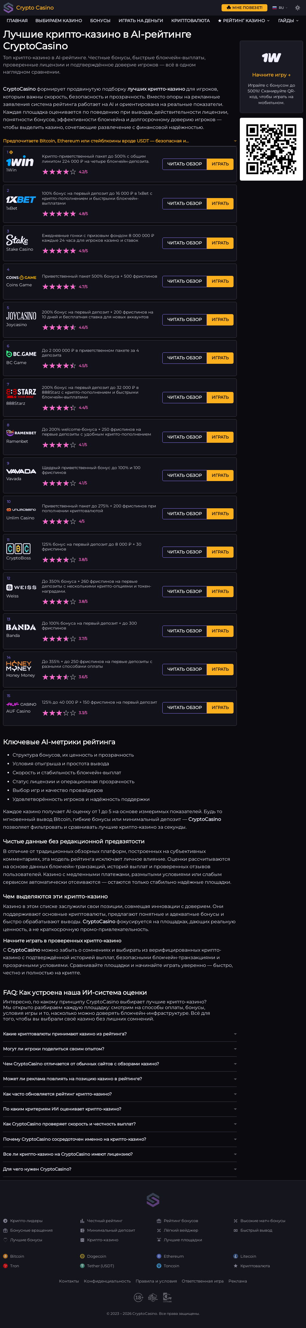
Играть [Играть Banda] (220, 631)
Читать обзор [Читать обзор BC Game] (184, 357)
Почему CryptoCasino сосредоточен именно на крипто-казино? (74, 1139)
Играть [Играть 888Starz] (220, 397)
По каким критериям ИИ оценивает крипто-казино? (62, 1109)
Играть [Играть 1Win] (220, 164)
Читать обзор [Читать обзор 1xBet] (184, 203)
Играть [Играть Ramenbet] (220, 437)
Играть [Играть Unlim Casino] (220, 513)
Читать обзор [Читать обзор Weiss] (184, 591)
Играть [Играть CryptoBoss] (220, 552)
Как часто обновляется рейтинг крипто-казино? (57, 1094)
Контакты (69, 1281)
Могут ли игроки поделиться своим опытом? (53, 1049)
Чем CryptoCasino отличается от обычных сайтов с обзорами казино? (81, 1064)
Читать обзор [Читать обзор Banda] (184, 631)
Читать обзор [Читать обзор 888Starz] (184, 397)
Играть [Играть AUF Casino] (220, 707)
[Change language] (280, 7)
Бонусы (100, 20)
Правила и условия (156, 1281)
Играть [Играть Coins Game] (220, 281)
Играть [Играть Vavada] (220, 475)
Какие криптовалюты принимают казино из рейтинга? (65, 1034)
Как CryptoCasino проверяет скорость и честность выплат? (69, 1124)
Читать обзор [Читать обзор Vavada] (184, 475)
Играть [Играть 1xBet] (220, 203)
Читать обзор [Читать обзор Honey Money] (184, 669)
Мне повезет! (244, 7)
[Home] (153, 1200)
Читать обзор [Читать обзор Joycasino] (184, 319)
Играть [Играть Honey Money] (220, 669)
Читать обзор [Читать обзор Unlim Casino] (184, 513)
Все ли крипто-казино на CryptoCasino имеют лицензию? (68, 1154)
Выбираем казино (58, 20)
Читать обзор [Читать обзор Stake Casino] (184, 243)
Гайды (288, 20)
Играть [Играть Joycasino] (220, 319)
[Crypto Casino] (8, 7)
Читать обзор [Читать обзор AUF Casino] (184, 707)
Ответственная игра (203, 1281)
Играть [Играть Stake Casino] (220, 243)
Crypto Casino (35, 7)
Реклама (237, 1281)
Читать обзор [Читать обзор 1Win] (184, 164)
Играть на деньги (141, 20)
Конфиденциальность (107, 1281)
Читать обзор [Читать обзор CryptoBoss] (184, 552)
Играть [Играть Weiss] (220, 591)
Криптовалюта (190, 20)
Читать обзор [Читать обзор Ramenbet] (184, 437)
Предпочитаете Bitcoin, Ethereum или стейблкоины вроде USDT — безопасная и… (96, 141)
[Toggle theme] (297, 7)
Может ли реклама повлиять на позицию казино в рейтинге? (72, 1078)
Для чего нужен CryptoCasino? (37, 1169)
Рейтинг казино (244, 20)
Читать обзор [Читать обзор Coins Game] (184, 281)
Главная (17, 20)
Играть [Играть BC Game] (220, 357)
